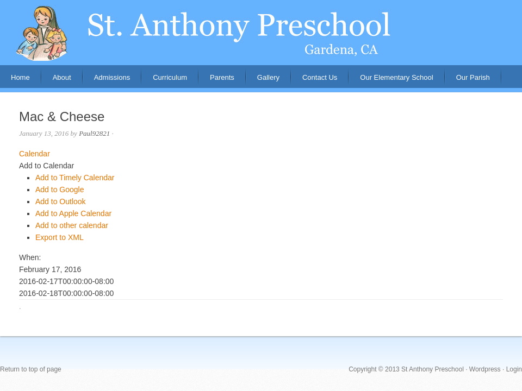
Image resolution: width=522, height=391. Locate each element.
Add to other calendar (71, 225)
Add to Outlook (60, 201)
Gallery (268, 77)
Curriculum (170, 77)
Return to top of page (30, 369)
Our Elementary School (396, 77)
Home (20, 77)
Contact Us (319, 77)
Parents (216, 80)
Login (514, 369)
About (56, 80)
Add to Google (59, 189)
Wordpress (485, 369)
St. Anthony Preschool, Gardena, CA (261, 32)
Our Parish (473, 77)
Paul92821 (94, 133)
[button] (46, 165)
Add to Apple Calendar (73, 213)
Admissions (106, 80)
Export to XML (59, 237)
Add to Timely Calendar (75, 177)
